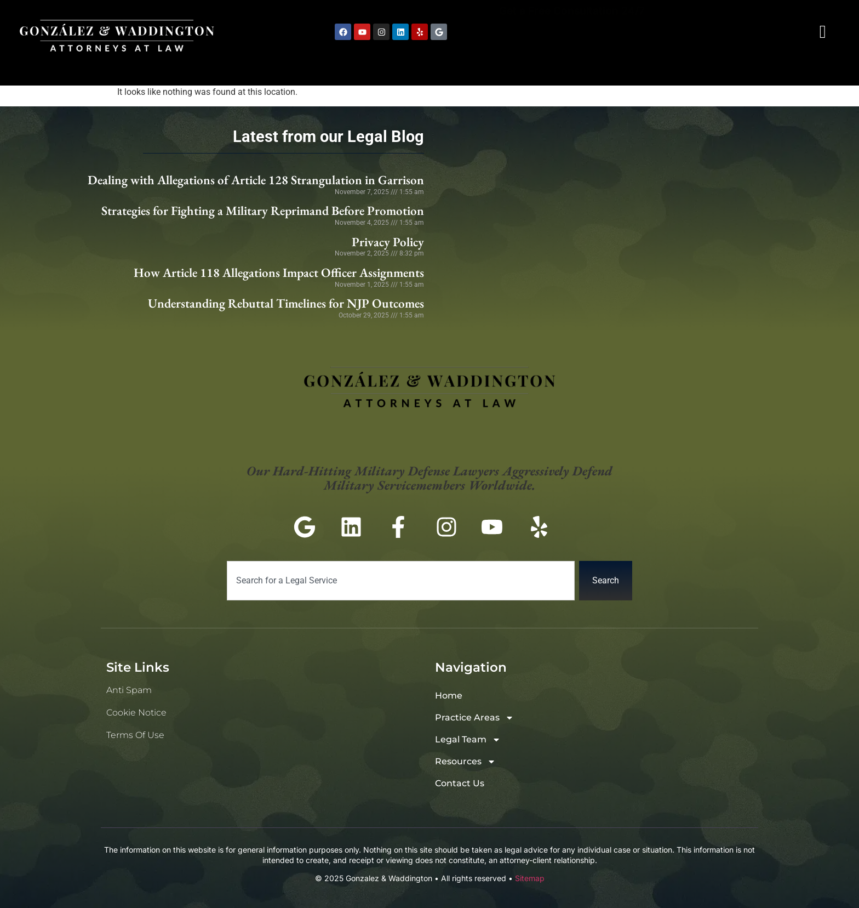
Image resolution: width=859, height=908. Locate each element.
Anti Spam (129, 690)
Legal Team (581, 66)
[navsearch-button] (823, 32)
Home (351, 67)
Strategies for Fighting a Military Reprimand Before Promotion (262, 210)
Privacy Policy (388, 242)
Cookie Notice (136, 712)
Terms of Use (135, 735)
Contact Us (801, 67)
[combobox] (401, 580)
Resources (695, 66)
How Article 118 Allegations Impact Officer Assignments (279, 272)
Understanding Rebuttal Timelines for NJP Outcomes (286, 303)
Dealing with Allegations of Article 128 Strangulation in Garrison (256, 180)
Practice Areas (452, 66)
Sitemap (530, 878)
